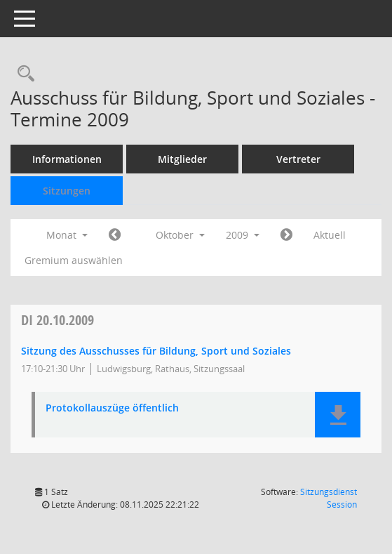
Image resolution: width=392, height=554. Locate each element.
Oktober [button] (180, 235)
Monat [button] (67, 235)
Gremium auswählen (74, 260)
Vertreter (298, 159)
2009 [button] (242, 235)
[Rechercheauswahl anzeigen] (22, 74)
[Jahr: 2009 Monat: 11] (286, 235)
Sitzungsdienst (328, 498)
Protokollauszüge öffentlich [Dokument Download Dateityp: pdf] (112, 408)
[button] (337, 414)
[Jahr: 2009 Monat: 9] (114, 235)
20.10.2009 (57, 319)
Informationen (67, 159)
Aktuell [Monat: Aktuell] (329, 235)
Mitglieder (182, 159)
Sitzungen (66, 190)
